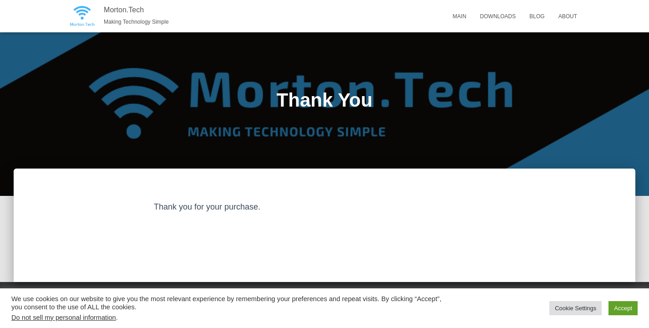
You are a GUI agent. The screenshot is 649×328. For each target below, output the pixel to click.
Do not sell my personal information (63, 317)
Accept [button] (623, 308)
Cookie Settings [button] (575, 308)
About (567, 16)
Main (459, 16)
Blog (536, 16)
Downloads (498, 16)
